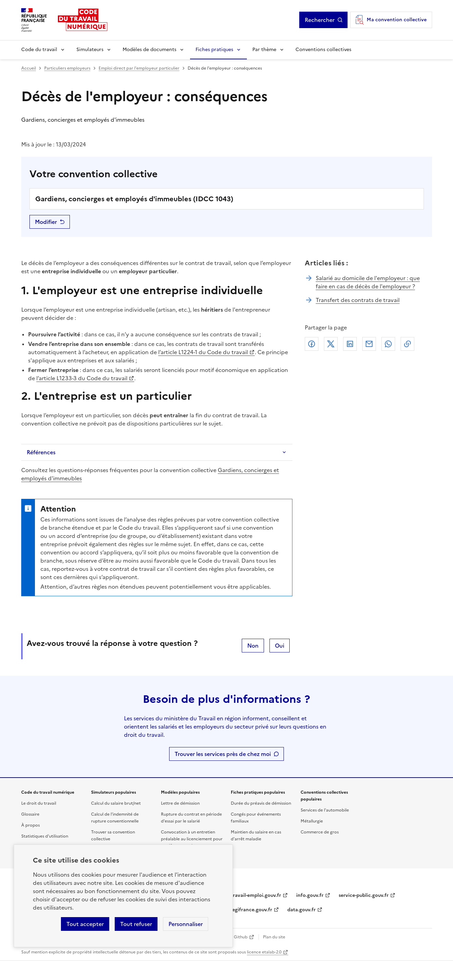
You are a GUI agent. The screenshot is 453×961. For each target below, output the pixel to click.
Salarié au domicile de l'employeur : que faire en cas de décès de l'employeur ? (368, 282)
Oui (279, 645)
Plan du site (274, 937)
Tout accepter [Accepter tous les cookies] (85, 924)
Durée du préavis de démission (261, 803)
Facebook (311, 344)
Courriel (369, 344)
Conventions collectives (323, 49)
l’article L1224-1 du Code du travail (203, 352)
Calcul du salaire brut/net (116, 803)
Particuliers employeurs (67, 68)
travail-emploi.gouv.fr (256, 895)
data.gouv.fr (301, 909)
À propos (30, 825)
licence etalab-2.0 (264, 952)
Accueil (28, 68)
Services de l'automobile (325, 810)
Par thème (264, 49)
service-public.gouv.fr (364, 895)
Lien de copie (407, 344)
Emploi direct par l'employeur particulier (139, 68)
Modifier (46, 222)
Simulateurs (89, 49)
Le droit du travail (38, 803)
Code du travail (39, 49)
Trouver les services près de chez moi (223, 754)
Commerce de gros (320, 832)
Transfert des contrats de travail (358, 300)
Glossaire (30, 814)
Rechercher (320, 20)
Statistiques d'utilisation (44, 836)
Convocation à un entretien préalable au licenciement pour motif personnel (192, 839)
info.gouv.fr (310, 895)
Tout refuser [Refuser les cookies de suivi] (136, 924)
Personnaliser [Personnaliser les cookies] (185, 924)
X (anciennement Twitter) (331, 344)
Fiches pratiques (214, 49)
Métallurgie (312, 821)
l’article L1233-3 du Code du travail (81, 378)
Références (41, 452)
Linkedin (350, 344)
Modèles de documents (149, 49)
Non (253, 645)
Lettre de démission (180, 803)
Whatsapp (388, 344)
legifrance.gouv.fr (251, 909)
